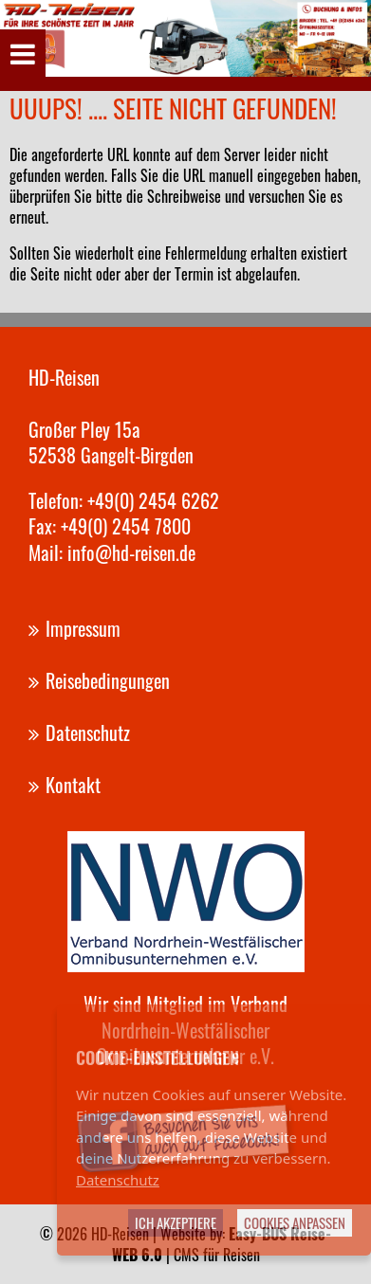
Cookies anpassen (294, 1222)
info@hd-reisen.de (131, 552)
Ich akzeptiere (175, 1222)
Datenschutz (117, 1179)
